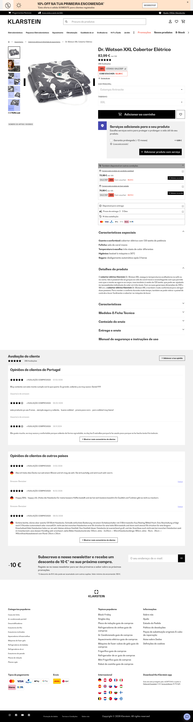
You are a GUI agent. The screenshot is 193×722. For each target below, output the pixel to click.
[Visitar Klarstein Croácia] (105, 692)
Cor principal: (105, 84)
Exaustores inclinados (19, 631)
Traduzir (179, 483)
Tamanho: (102, 97)
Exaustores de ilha (17, 627)
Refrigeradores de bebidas (21, 644)
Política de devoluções (154, 627)
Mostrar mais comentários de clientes (100, 439)
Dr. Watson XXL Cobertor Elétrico (91, 42)
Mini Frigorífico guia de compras (114, 659)
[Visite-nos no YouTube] (28, 717)
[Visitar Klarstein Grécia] (121, 698)
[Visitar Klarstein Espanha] (99, 686)
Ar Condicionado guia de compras (115, 635)
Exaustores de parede (19, 653)
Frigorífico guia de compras (112, 651)
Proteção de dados (61, 716)
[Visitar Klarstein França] (115, 680)
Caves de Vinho (15, 614)
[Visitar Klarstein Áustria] (105, 680)
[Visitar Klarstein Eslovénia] (115, 698)
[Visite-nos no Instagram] (10, 717)
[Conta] (170, 21)
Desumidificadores (17, 623)
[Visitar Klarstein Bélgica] (99, 698)
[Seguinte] (188, 33)
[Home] (11, 42)
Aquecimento (20, 42)
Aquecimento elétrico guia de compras (117, 639)
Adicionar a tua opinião (168, 358)
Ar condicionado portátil (20, 619)
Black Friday (104, 614)
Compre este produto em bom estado (118, 186)
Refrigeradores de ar (18, 649)
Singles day (104, 619)
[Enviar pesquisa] (66, 21)
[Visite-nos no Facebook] (19, 717)
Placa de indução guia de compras (115, 623)
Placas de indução (17, 657)
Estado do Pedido (152, 623)
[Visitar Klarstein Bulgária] (115, 692)
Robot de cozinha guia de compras (115, 664)
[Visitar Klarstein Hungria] (121, 686)
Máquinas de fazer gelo (20, 640)
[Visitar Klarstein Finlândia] (121, 692)
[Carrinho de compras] (183, 21)
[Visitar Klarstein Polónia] (99, 692)
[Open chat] (187, 716)
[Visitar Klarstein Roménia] (110, 692)
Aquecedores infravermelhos (22, 636)
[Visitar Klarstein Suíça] (110, 680)
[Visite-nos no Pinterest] (36, 717)
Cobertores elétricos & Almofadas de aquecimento (52, 42)
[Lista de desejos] (176, 21)
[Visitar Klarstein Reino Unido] (105, 686)
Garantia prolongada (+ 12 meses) (130, 140)
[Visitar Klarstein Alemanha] (99, 680)
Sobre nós (148, 614)
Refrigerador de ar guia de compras (116, 655)
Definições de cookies (154, 643)
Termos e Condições (85, 716)
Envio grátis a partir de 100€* (55, 13)
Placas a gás (14, 662)
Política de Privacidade (151, 684)
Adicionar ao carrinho (136, 114)
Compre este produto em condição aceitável (121, 171)
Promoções (183, 32)
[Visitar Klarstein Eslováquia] (110, 686)
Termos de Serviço (171, 684)
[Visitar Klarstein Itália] (121, 680)
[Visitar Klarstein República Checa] (115, 686)
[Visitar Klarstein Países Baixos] (105, 698)
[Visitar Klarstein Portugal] (110, 698)
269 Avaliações (104, 64)
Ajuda (146, 619)
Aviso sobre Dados (152, 639)
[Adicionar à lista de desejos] (180, 114)
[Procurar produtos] (104, 21)
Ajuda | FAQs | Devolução (174, 13)
